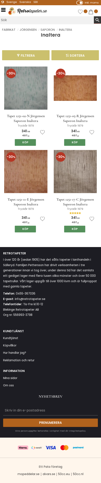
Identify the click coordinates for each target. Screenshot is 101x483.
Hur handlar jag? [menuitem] (14, 353)
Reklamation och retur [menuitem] (19, 360)
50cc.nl (78, 474)
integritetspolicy (77, 430)
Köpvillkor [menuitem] (10, 345)
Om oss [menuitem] (8, 385)
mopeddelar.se (29, 474)
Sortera (77, 55)
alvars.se (49, 474)
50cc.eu (64, 474)
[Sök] (97, 19)
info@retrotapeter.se (30, 299)
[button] (4, 10)
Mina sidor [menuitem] (10, 378)
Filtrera (28, 55)
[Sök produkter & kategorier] (47, 20)
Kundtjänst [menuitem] (10, 338)
